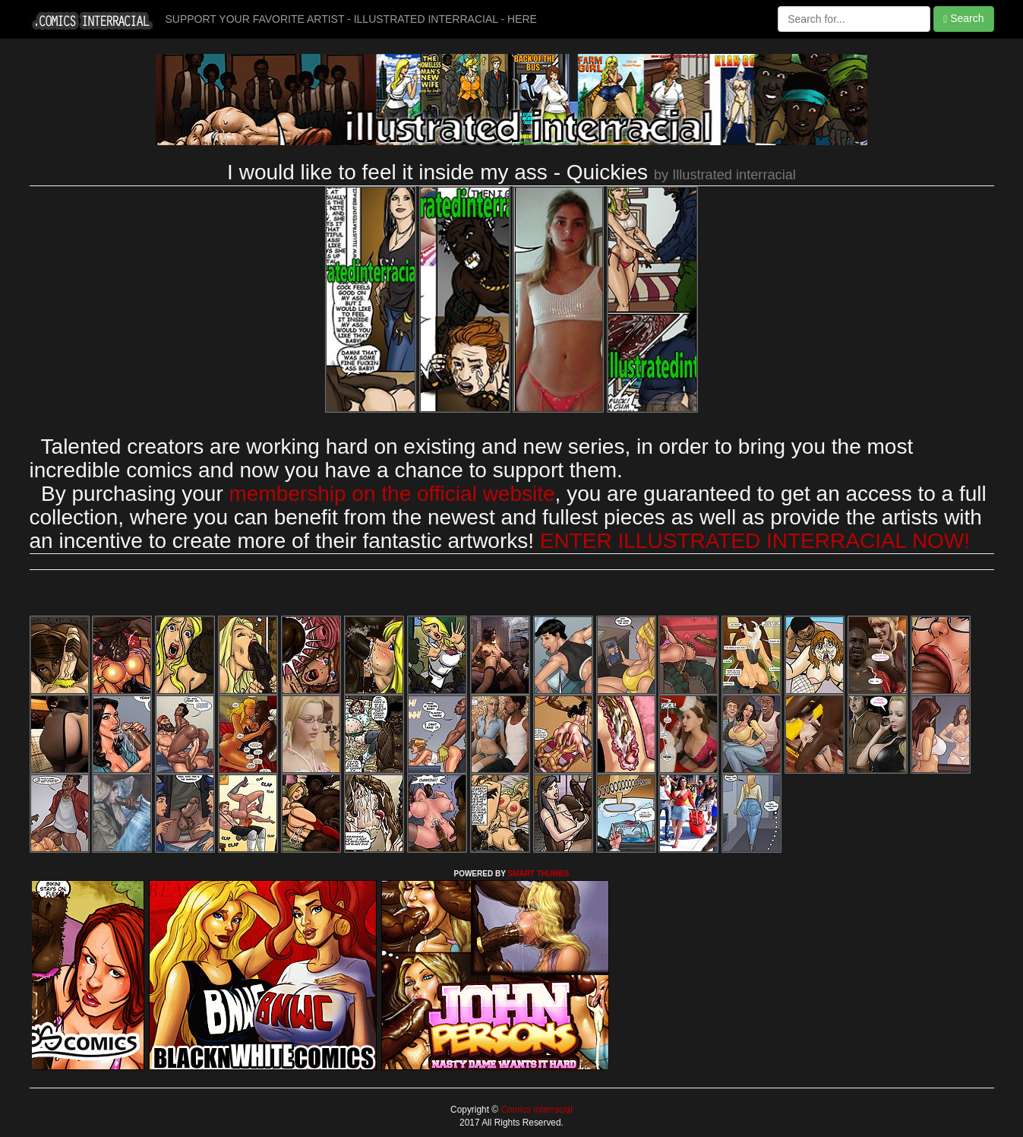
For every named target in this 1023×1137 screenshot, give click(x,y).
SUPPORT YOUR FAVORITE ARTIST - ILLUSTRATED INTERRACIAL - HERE (351, 19)
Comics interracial (535, 1109)
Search (963, 18)
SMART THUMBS (538, 873)
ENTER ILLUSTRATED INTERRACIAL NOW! (755, 541)
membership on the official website (392, 493)
